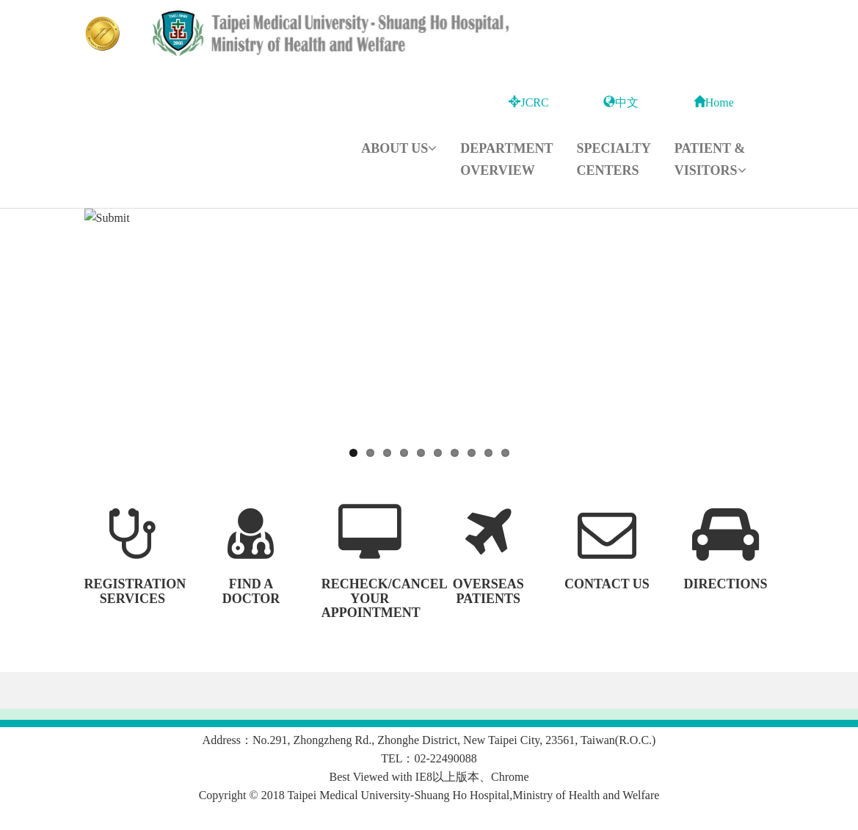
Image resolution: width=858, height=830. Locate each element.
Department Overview (506, 159)
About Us (399, 148)
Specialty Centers (613, 159)
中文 (621, 102)
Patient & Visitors (710, 159)
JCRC (528, 102)
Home (714, 102)
